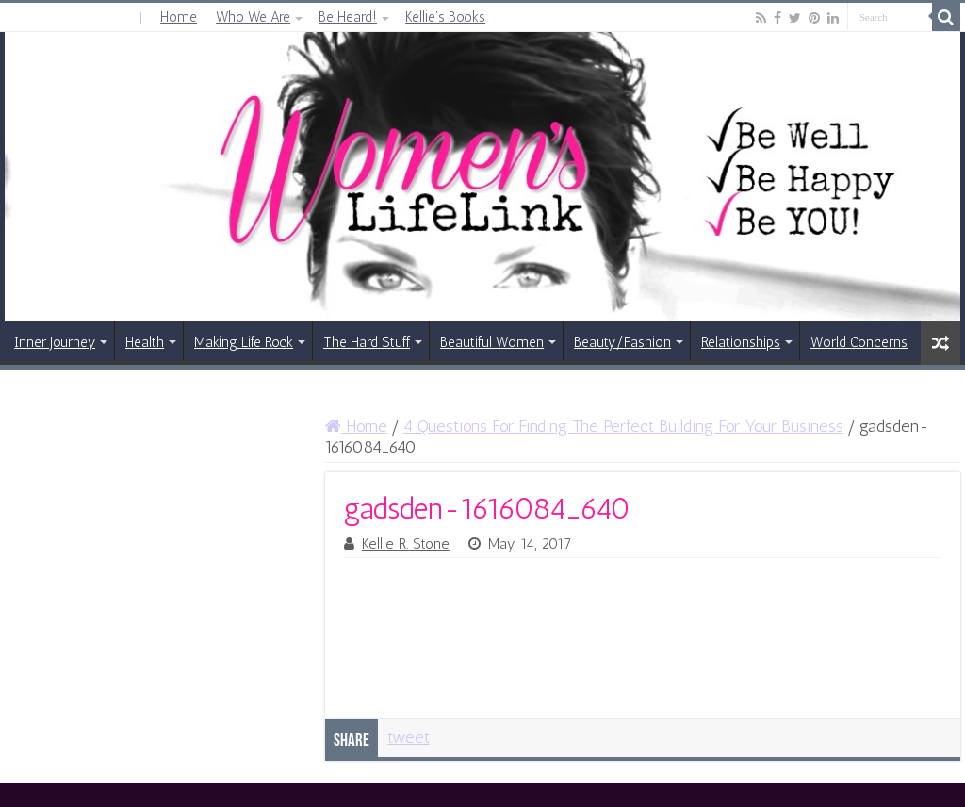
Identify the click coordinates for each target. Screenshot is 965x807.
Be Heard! (348, 16)
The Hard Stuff (366, 342)
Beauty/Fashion (622, 342)
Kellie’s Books (445, 16)
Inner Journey (54, 342)
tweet (408, 737)
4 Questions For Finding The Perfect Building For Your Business (623, 426)
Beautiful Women (492, 342)
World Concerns (859, 342)
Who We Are (253, 16)
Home (178, 16)
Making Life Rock (243, 342)
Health (144, 342)
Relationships (740, 342)
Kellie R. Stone (406, 543)
